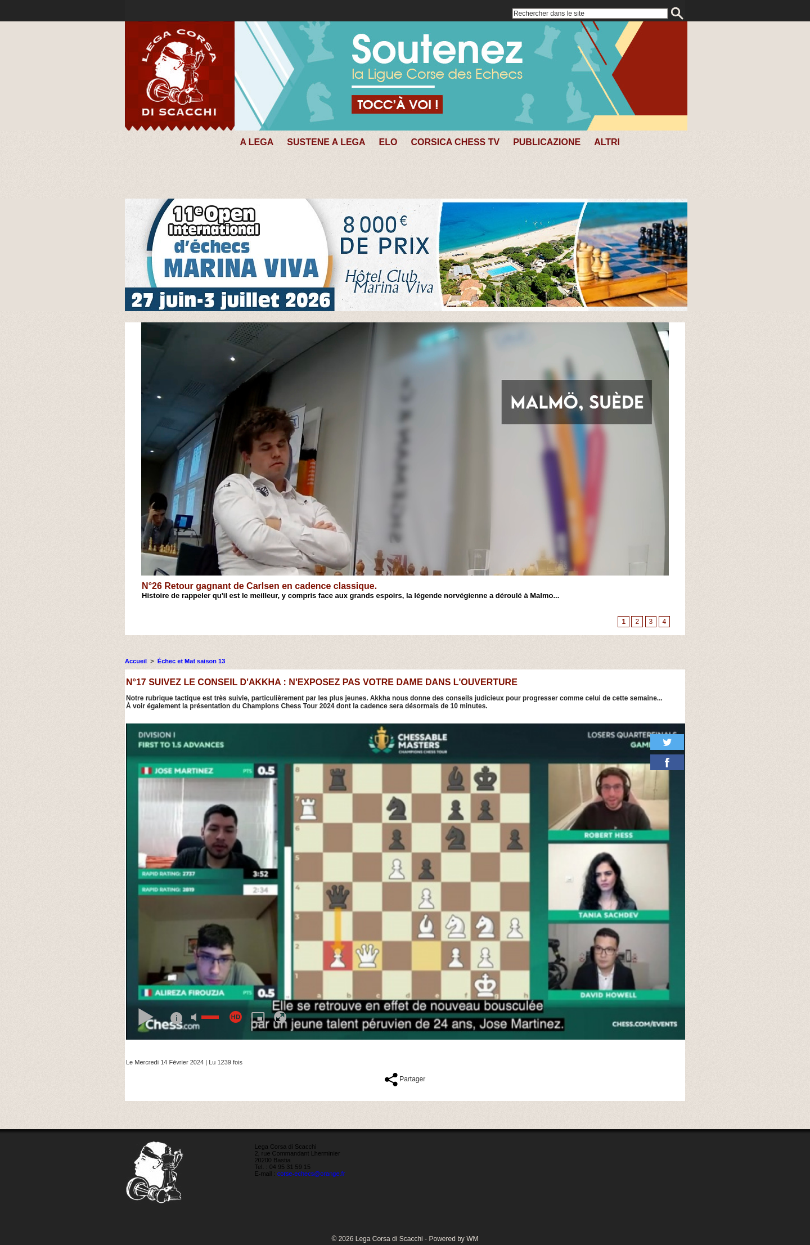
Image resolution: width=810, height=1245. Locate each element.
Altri (607, 142)
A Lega (256, 142)
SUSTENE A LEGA (326, 142)
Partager (405, 1079)
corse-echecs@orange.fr (311, 1173)
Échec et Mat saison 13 (191, 661)
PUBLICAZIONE (546, 142)
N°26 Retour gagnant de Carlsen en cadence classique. (259, 586)
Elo (388, 142)
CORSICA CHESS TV (455, 142)
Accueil (136, 661)
